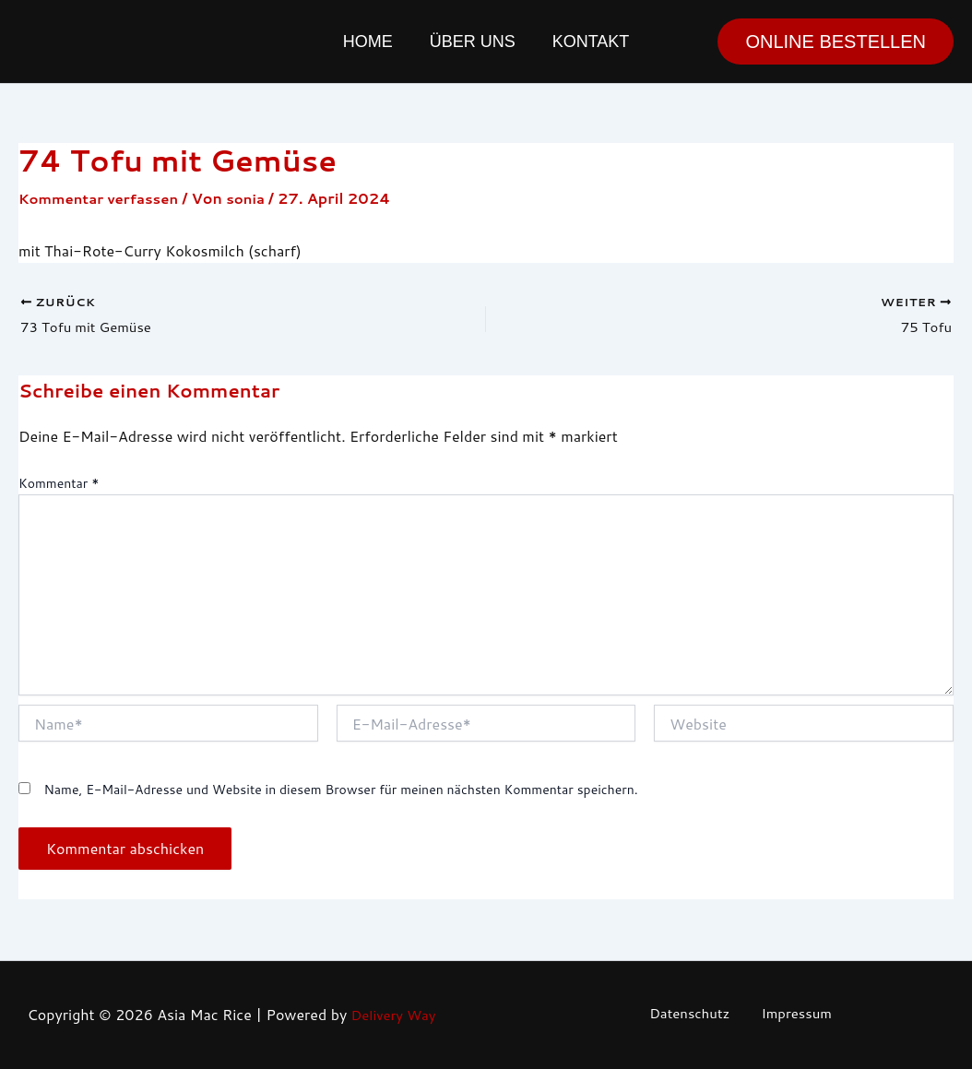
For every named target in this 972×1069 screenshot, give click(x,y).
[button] (835, 41)
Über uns (473, 41)
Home (372, 41)
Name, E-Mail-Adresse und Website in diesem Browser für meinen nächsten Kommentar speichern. (340, 792)
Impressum (791, 1015)
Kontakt (587, 41)
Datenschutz (695, 1015)
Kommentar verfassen (103, 197)
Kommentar (58, 486)
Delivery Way (393, 1015)
